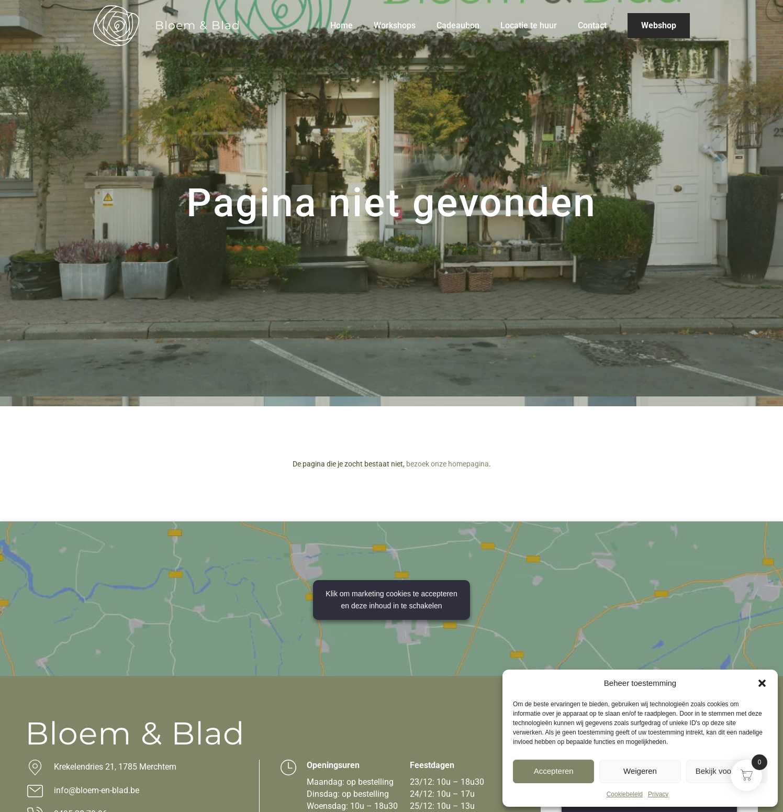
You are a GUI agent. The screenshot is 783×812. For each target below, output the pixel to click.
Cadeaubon (458, 25)
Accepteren (554, 770)
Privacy (658, 794)
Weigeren (640, 770)
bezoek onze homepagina (447, 464)
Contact (592, 25)
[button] (762, 683)
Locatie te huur (528, 25)
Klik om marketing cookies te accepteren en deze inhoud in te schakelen (391, 599)
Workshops (395, 25)
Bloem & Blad (197, 25)
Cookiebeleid (625, 794)
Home (341, 25)
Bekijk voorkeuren (727, 770)
